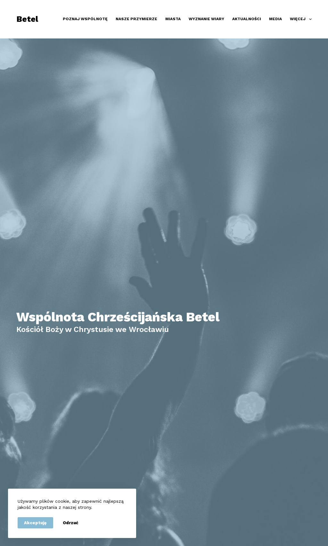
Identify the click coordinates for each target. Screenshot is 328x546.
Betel (27, 19)
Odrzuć (70, 522)
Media (275, 19)
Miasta (173, 19)
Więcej (300, 19)
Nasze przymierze (136, 19)
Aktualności (246, 19)
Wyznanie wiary (206, 19)
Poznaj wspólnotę (85, 19)
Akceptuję (35, 522)
